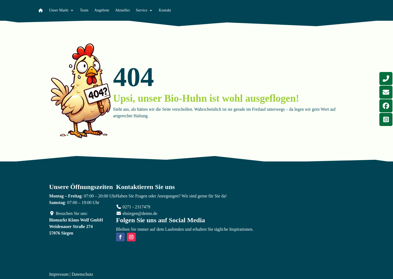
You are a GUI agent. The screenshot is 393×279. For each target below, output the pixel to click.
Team (84, 10)
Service (141, 10)
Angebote (101, 10)
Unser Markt (59, 10)
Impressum (59, 274)
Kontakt (165, 10)
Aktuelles (122, 10)
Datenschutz (82, 274)
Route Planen (69, 243)
